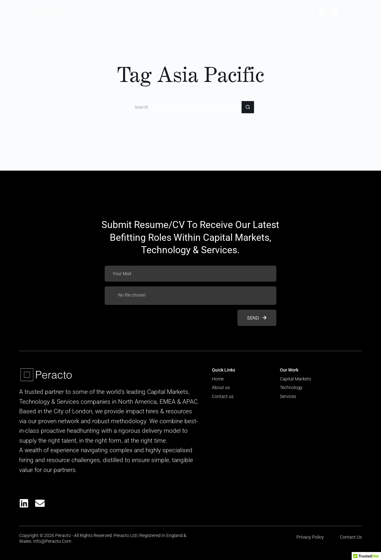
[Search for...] (184, 107)
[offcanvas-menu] (352, 12)
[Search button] (248, 107)
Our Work (289, 369)
